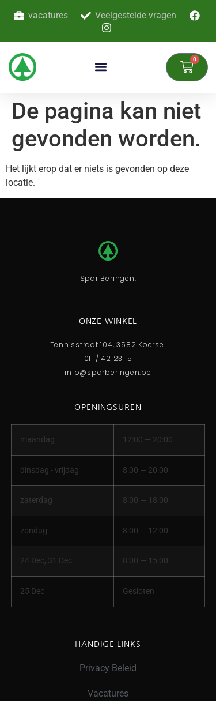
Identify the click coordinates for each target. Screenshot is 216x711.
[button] (101, 67)
